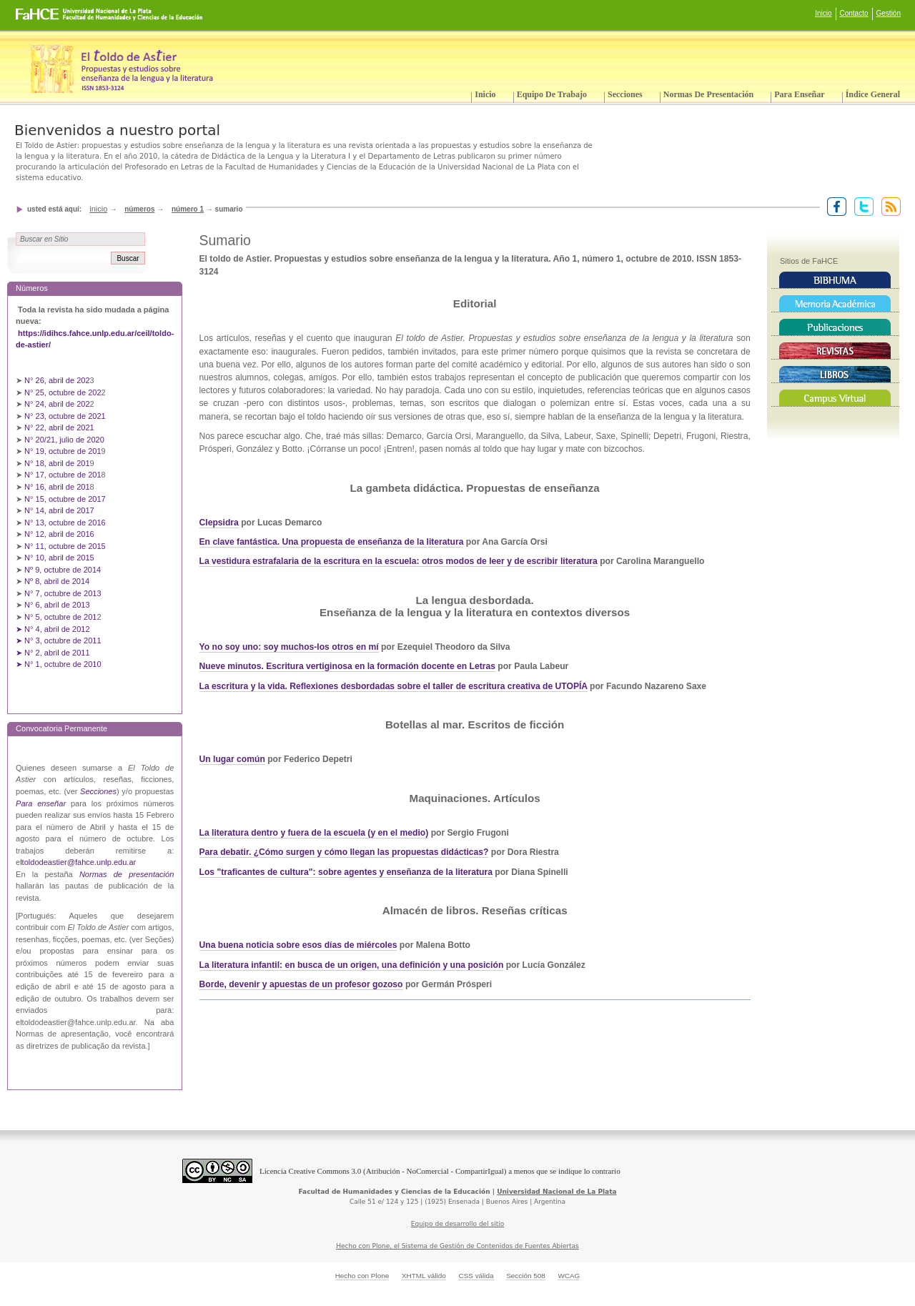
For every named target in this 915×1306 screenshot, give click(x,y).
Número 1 (188, 209)
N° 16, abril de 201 (57, 487)
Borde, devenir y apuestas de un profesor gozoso (301, 984)
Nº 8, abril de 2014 (56, 581)
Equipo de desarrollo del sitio (458, 1223)
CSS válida (475, 1276)
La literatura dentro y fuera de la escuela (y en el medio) (314, 833)
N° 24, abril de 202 (57, 404)
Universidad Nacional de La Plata (556, 1191)
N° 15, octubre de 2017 (65, 499)
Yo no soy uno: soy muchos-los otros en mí (289, 647)
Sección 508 (525, 1276)
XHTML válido (424, 1276)
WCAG (569, 1276)
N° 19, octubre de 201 (62, 451)
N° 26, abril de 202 (57, 380)
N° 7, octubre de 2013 (62, 593)
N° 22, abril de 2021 (59, 427)
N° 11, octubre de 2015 (65, 546)
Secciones (625, 94)
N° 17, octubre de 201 (62, 474)
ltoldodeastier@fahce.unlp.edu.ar (78, 862)
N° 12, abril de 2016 (60, 534)
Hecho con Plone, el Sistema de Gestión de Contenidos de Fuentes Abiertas (457, 1246)
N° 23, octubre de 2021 (65, 416)
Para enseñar (799, 94)
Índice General (873, 94)
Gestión (888, 13)
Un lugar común (232, 759)
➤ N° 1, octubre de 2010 (59, 664)
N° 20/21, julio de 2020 (65, 439)
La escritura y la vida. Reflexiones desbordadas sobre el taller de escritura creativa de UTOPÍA (393, 686)
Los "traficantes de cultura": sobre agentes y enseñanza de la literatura (346, 872)
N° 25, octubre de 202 (62, 392)
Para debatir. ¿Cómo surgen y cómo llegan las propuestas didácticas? (344, 852)
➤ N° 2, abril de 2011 (53, 652)
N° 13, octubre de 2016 (66, 522)
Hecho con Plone (362, 1276)
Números (139, 209)
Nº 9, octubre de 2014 (62, 569)
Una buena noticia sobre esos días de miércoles (298, 945)
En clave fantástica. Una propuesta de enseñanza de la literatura (331, 542)
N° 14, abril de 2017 (60, 510)
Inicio (823, 13)
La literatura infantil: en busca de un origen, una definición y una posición (351, 965)
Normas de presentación (708, 94)
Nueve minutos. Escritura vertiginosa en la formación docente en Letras (347, 666)
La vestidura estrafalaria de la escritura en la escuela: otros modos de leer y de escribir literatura (398, 561)
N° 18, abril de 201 (57, 463)
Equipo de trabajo (552, 94)
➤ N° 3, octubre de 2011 (59, 640)
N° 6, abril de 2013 (57, 604)
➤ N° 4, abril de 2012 (53, 629)
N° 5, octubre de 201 (60, 617)
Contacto (854, 13)
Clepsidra (219, 523)
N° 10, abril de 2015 (59, 557)
